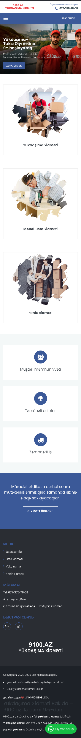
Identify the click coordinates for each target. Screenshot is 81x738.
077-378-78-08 (68, 8)
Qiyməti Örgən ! (40, 511)
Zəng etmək (14, 65)
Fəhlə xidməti (15, 574)
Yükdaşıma (13, 566)
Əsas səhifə (14, 552)
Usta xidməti (14, 559)
